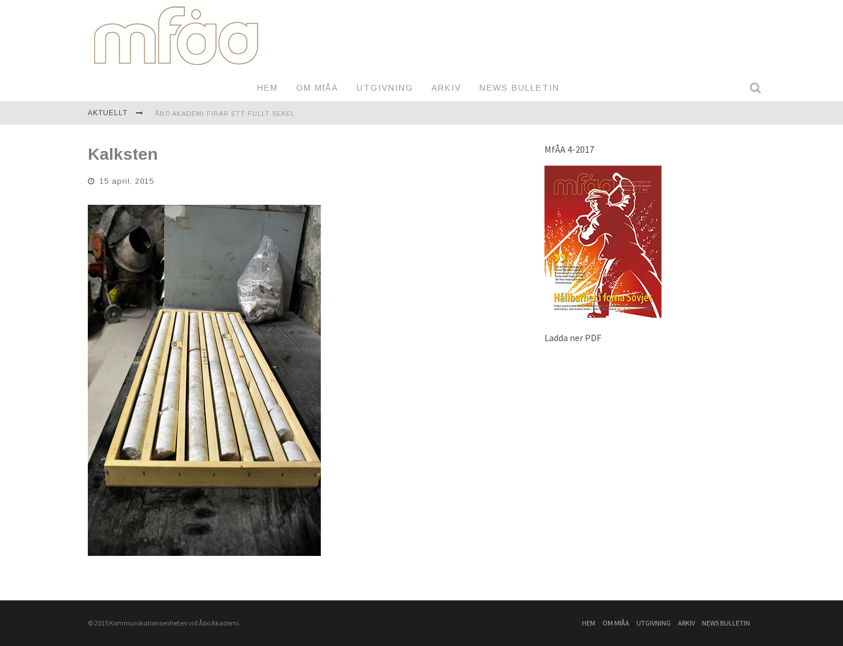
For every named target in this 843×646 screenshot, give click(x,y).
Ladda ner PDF (572, 337)
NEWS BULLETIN (519, 87)
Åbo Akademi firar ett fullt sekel (225, 113)
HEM (267, 87)
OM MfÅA (317, 87)
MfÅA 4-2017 (569, 149)
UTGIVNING (385, 87)
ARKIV (446, 87)
